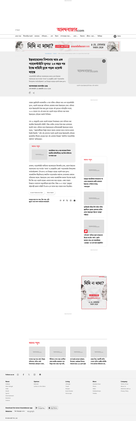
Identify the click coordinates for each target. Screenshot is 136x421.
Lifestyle (67, 384)
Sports (7, 393)
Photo (94, 386)
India (7, 388)
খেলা (75, 36)
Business (8, 398)
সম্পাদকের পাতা (65, 36)
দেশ (52, 36)
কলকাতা (37, 36)
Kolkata (8, 384)
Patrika (95, 393)
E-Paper (17, 30)
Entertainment (10, 396)
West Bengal (9, 386)
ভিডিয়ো (100, 36)
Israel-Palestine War (36, 192)
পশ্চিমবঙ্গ (45, 36)
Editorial (36, 384)
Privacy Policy (124, 391)
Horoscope (68, 393)
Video (94, 388)
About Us (123, 386)
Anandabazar (48, 53)
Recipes (67, 388)
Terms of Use (124, 384)
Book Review (69, 391)
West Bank (50, 192)
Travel (67, 386)
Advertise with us (125, 388)
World (54, 53)
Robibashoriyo (97, 391)
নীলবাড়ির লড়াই (27, 36)
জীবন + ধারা (91, 36)
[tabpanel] (94, 292)
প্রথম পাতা (18, 36)
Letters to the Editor (40, 386)
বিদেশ (56, 36)
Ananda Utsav (97, 384)
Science (8, 400)
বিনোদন (82, 36)
